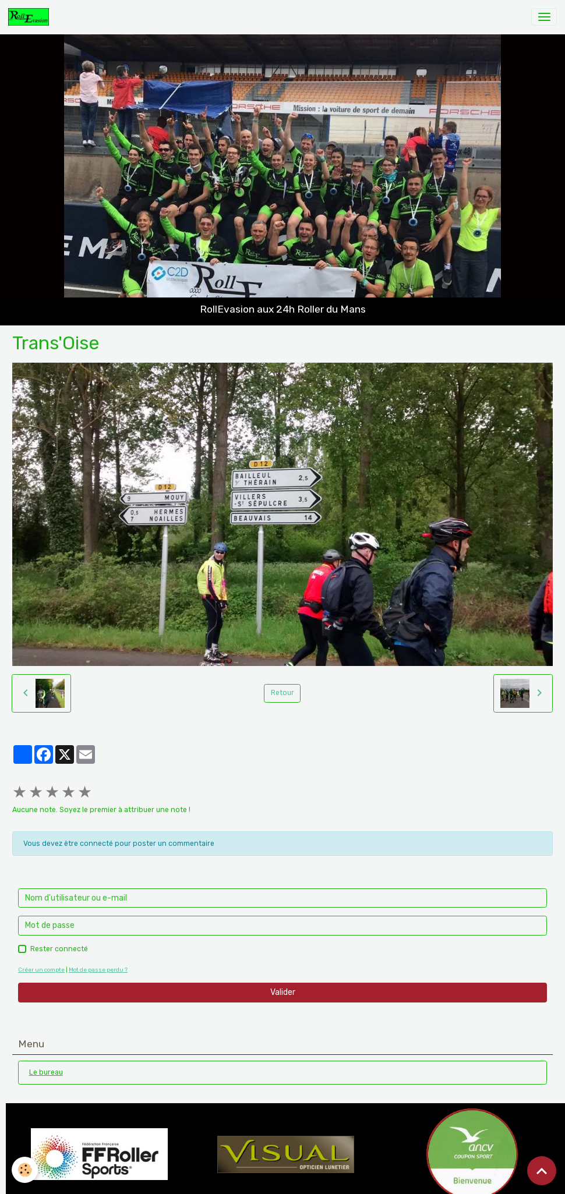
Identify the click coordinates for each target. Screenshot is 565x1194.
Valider (282, 992)
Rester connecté (59, 949)
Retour (282, 693)
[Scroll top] (541, 1170)
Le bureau (46, 1072)
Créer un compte (41, 969)
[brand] (30, 17)
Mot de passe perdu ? (98, 969)
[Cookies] (25, 1170)
